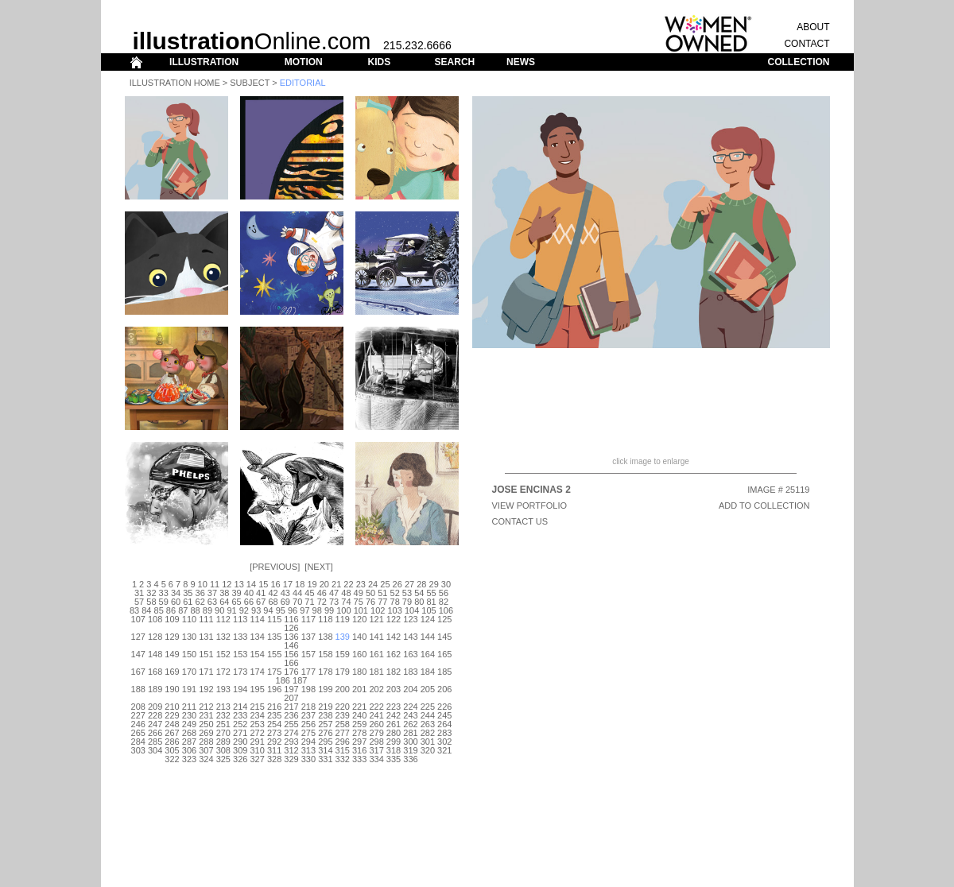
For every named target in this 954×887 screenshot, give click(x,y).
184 (428, 671)
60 (175, 601)
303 (138, 750)
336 (410, 759)
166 (291, 663)
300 (410, 741)
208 (138, 706)
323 (189, 759)
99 (329, 610)
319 (410, 750)
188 (138, 689)
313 (308, 750)
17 (288, 584)
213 (223, 706)
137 (308, 636)
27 (409, 584)
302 (444, 741)
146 (291, 645)
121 (376, 619)
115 (274, 619)
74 (346, 601)
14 (251, 584)
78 (395, 601)
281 (410, 733)
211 (189, 706)
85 (159, 610)
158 (325, 654)
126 (291, 628)
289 (223, 741)
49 (358, 593)
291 (257, 741)
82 (443, 601)
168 (155, 671)
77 (382, 601)
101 (361, 610)
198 (308, 689)
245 (444, 715)
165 (444, 654)
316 (359, 750)
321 (444, 750)
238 (325, 715)
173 (240, 671)
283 (444, 733)
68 (272, 601)
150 (189, 654)
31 (139, 593)
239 (342, 715)
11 (214, 584)
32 (151, 593)
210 (172, 706)
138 (325, 636)
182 (393, 671)
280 (393, 733)
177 (308, 671)
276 (325, 733)
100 (343, 610)
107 (138, 619)
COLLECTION (799, 62)
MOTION (304, 62)
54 (419, 593)
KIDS (378, 62)
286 (172, 741)
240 (359, 715)
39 (236, 593)
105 (428, 610)
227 (138, 715)
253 (257, 724)
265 (138, 733)
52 (395, 593)
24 (373, 584)
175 (274, 671)
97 (304, 610)
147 (138, 654)
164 (428, 654)
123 (410, 619)
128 (155, 636)
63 (212, 601)
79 (407, 601)
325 (223, 759)
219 (325, 706)
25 (385, 584)
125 (444, 619)
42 (272, 593)
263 (428, 724)
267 (172, 733)
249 (189, 724)
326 (240, 759)
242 (393, 715)
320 (428, 750)
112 (223, 619)
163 (410, 654)
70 (297, 601)
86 (171, 610)
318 (393, 750)
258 (342, 724)
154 (257, 654)
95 (280, 610)
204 (410, 689)
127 (138, 636)
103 (394, 610)
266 (155, 733)
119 (342, 619)
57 (139, 601)
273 (274, 733)
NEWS (520, 62)
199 (325, 689)
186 (283, 680)
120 (359, 619)
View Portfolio (530, 505)
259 (359, 724)
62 (200, 601)
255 (291, 724)
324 (206, 759)
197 (291, 689)
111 (206, 619)
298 (376, 741)
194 (240, 689)
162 (393, 654)
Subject (250, 82)
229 (172, 715)
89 (207, 610)
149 (172, 654)
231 (206, 715)
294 (308, 741)
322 (172, 759)
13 (239, 584)
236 (291, 715)
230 (189, 715)
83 (134, 610)
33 (164, 593)
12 (226, 584)
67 (261, 601)
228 (155, 715)
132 (223, 636)
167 (138, 671)
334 (376, 759)
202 (376, 689)
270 (223, 733)
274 (291, 733)
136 (291, 636)
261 (393, 724)
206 (444, 689)
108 (155, 619)
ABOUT (813, 27)
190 (172, 689)
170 (189, 671)
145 (444, 636)
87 (183, 610)
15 (263, 584)
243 (410, 715)
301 (428, 741)
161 (376, 654)
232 (223, 715)
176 (291, 671)
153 (240, 654)
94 (268, 610)
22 (348, 584)
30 (446, 584)
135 (274, 636)
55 (431, 593)
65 (236, 601)
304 (155, 750)
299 (393, 741)
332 (342, 759)
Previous (274, 566)
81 (431, 601)
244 (428, 715)
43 (285, 593)
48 (346, 593)
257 (325, 724)
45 (309, 593)
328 (274, 759)
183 (410, 671)
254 (274, 724)
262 (410, 724)
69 (285, 601)
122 (393, 619)
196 (274, 689)
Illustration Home (175, 82)
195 (257, 689)
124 (428, 619)
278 (359, 733)
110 (189, 619)
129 (172, 636)
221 (359, 706)
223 (393, 706)
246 (138, 724)
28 (421, 584)
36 (200, 593)
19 (311, 584)
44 (297, 593)
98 (317, 610)
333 (359, 759)
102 (377, 610)
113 (240, 619)
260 (376, 724)
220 (342, 706)
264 (444, 724)
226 (444, 706)
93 (256, 610)
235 (274, 715)
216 (274, 706)
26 (397, 584)
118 (325, 619)
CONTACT (806, 43)
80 (419, 601)
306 (189, 750)
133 (240, 636)
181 (376, 671)
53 (407, 593)
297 (359, 741)
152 (223, 654)
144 (428, 636)
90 (219, 610)
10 (202, 584)
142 (393, 636)
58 (151, 601)
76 (370, 601)
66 (249, 601)
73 (334, 601)
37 (212, 593)
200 (342, 689)
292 (274, 741)
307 (206, 750)
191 (189, 689)
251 (223, 724)
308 (223, 750)
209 (155, 706)
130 (189, 636)
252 (240, 724)
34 (175, 593)
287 (189, 741)
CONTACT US (520, 521)
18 (299, 584)
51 (382, 593)
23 (361, 584)
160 (359, 654)
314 (325, 750)
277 (342, 733)
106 (446, 610)
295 (325, 741)
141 (376, 636)
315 (342, 750)
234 (257, 715)
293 (291, 741)
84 (146, 610)
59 (164, 601)
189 (155, 689)
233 (240, 715)
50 (370, 593)
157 (308, 654)
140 (359, 636)
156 (291, 654)
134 (257, 636)
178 (325, 671)
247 (155, 724)
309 (240, 750)
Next (318, 566)
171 (206, 671)
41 (261, 593)
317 (376, 750)
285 (155, 741)
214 (240, 706)
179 (342, 671)
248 (172, 724)
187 (300, 680)
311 (274, 750)
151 (206, 654)
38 (224, 593)
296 (342, 741)
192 (206, 689)
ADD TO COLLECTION (764, 505)
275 (308, 733)
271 (240, 733)
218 (308, 706)
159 (342, 654)
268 (189, 733)
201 (359, 689)
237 (308, 715)
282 (428, 733)
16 (275, 584)
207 (291, 698)
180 (359, 671)
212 (206, 706)
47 (334, 593)
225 (428, 706)
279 (376, 733)
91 (231, 610)
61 (187, 601)
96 (292, 610)
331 (325, 759)
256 (308, 724)
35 (187, 593)
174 (257, 671)
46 (322, 593)
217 (291, 706)
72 (322, 601)
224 (410, 706)
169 (172, 671)
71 (309, 601)
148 (155, 654)
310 (257, 750)
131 (206, 636)
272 (257, 733)
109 (172, 619)
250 (206, 724)
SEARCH (455, 62)
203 (393, 689)
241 (376, 715)
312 (291, 750)
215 (257, 706)
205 (428, 689)
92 (244, 610)
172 (223, 671)
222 (376, 706)
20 (324, 584)
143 (410, 636)
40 (249, 593)
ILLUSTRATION (203, 62)
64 (224, 601)
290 (240, 741)
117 (308, 619)
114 (257, 619)
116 (291, 619)
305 (172, 750)
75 (358, 601)
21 (336, 584)
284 (138, 741)
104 (412, 610)
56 (443, 593)
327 (257, 759)
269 (206, 733)
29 (434, 584)
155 (274, 654)
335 (393, 759)
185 (444, 671)
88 (195, 610)
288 (206, 741)
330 (308, 759)
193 (223, 689)
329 (291, 759)
